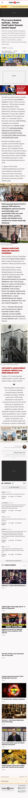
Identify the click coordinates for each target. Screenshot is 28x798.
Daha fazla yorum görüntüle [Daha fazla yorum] (14, 561)
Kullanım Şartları (5, 776)
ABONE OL (4, 48)
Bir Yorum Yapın (14, 487)
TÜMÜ (24, 483)
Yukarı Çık (23, 777)
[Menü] (2, 2)
